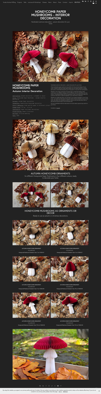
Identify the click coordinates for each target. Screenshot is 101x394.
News (49, 2)
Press (59, 2)
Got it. (60, 391)
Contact (65, 2)
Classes (44, 2)
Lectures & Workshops (34, 2)
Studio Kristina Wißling (9, 2)
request (58, 108)
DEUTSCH (77, 2)
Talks (25, 2)
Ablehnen (65, 391)
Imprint (71, 2)
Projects (19, 2)
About (55, 2)
